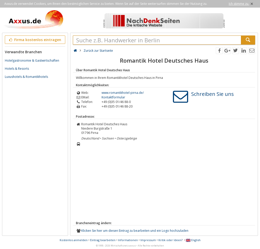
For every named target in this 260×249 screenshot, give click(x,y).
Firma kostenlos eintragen (34, 39)
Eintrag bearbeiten (103, 240)
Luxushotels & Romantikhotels (26, 77)
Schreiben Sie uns (212, 94)
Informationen (128, 240)
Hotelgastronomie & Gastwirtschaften (32, 60)
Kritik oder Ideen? (170, 240)
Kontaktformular (113, 97)
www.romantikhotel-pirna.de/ (123, 93)
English (193, 240)
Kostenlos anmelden (74, 240)
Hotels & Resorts (17, 68)
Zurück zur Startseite (98, 50)
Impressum (148, 240)
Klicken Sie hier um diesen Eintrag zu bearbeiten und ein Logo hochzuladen (134, 230)
